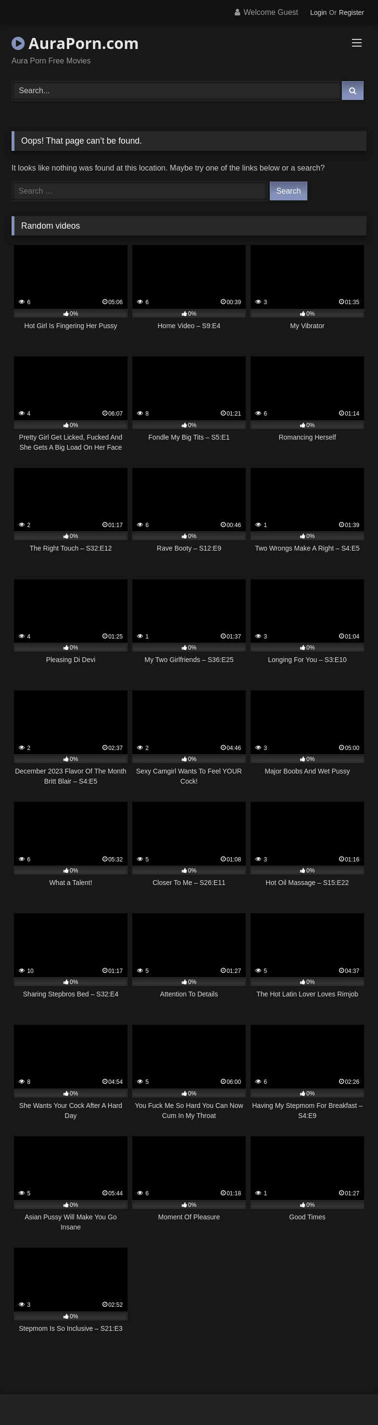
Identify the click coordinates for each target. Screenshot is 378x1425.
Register (351, 12)
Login (318, 12)
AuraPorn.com (75, 43)
